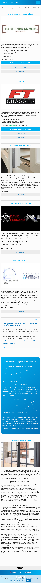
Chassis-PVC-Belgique (10, 3)
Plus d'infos (21, 71)
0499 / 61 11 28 (20, 67)
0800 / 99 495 (20, 133)
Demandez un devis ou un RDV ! (20, 63)
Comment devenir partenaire (20, 572)
